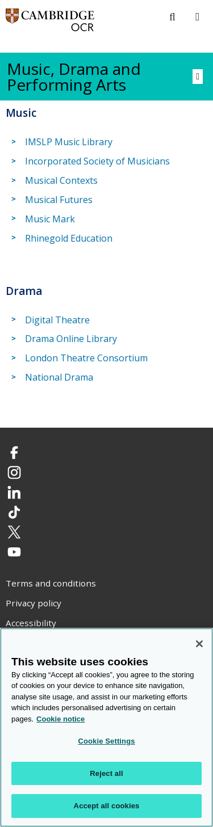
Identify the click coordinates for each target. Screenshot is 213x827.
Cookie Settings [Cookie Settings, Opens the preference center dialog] (106, 741)
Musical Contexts (61, 180)
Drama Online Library (71, 339)
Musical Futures (59, 199)
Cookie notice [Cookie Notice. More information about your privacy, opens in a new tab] (60, 719)
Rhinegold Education (68, 238)
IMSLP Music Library (68, 141)
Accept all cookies (107, 806)
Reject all (106, 773)
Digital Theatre (57, 320)
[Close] (199, 643)
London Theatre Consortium (86, 358)
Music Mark (50, 219)
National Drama (59, 377)
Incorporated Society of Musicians (97, 161)
